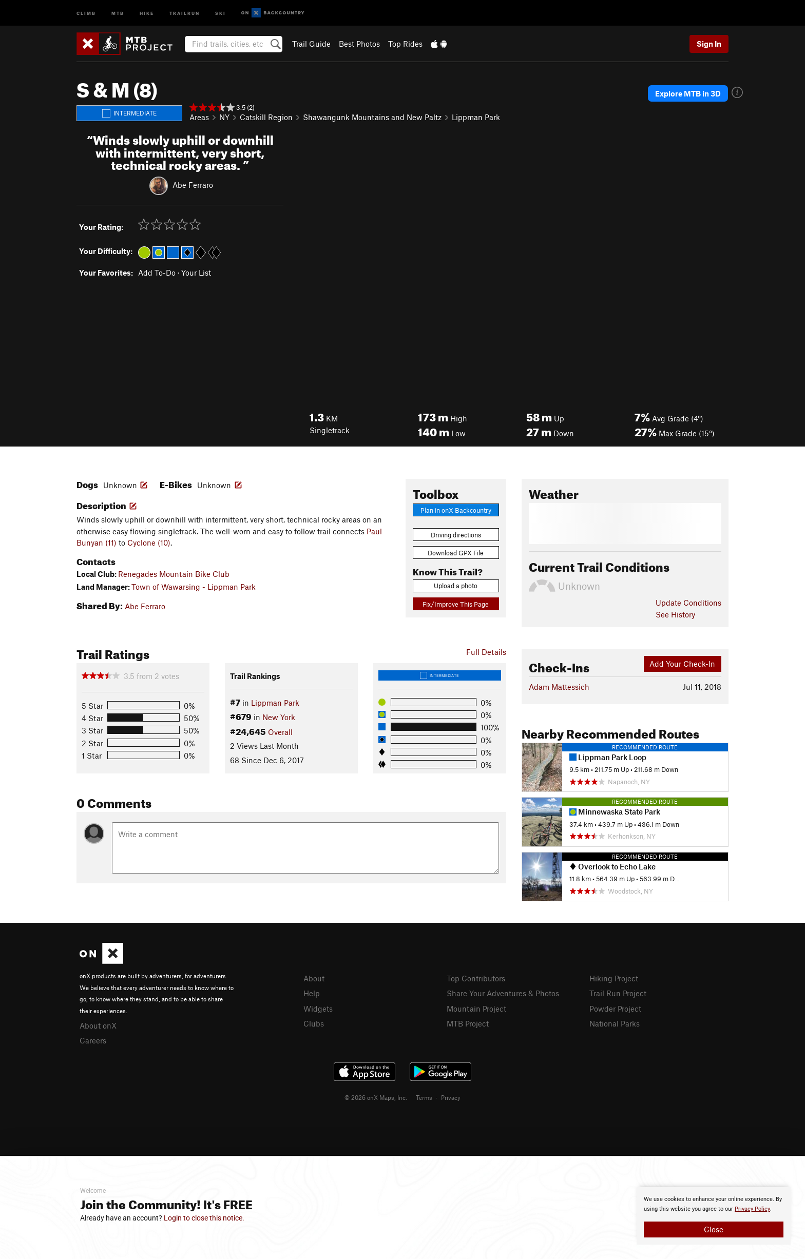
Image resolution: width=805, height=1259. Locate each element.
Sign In (709, 43)
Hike (147, 12)
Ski (220, 12)
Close (713, 1229)
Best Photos (359, 43)
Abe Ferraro (192, 184)
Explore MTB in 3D (688, 93)
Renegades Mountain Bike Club (173, 573)
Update (688, 602)
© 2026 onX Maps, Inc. (375, 1097)
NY (224, 117)
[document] (713, 1215)
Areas (199, 117)
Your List (196, 272)
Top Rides (405, 43)
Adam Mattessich (559, 686)
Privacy (451, 1097)
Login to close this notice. (204, 1218)
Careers (93, 1040)
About (313, 978)
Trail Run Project (617, 993)
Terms (424, 1097)
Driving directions (456, 535)
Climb (86, 12)
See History (675, 614)
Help (311, 993)
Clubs (313, 1023)
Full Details (486, 651)
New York (278, 717)
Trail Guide (311, 43)
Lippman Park (476, 117)
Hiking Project (613, 978)
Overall (280, 732)
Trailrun (184, 12)
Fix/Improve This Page (456, 604)
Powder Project (615, 1008)
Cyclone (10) (148, 542)
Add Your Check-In (682, 663)
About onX (98, 1025)
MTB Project (468, 1023)
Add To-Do (157, 272)
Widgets (318, 1008)
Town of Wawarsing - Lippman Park (193, 586)
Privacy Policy (752, 1209)
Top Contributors (476, 978)
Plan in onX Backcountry (455, 510)
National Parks (614, 1023)
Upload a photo (455, 586)
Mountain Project (476, 1008)
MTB (117, 12)
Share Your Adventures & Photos (503, 993)
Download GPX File (456, 553)
